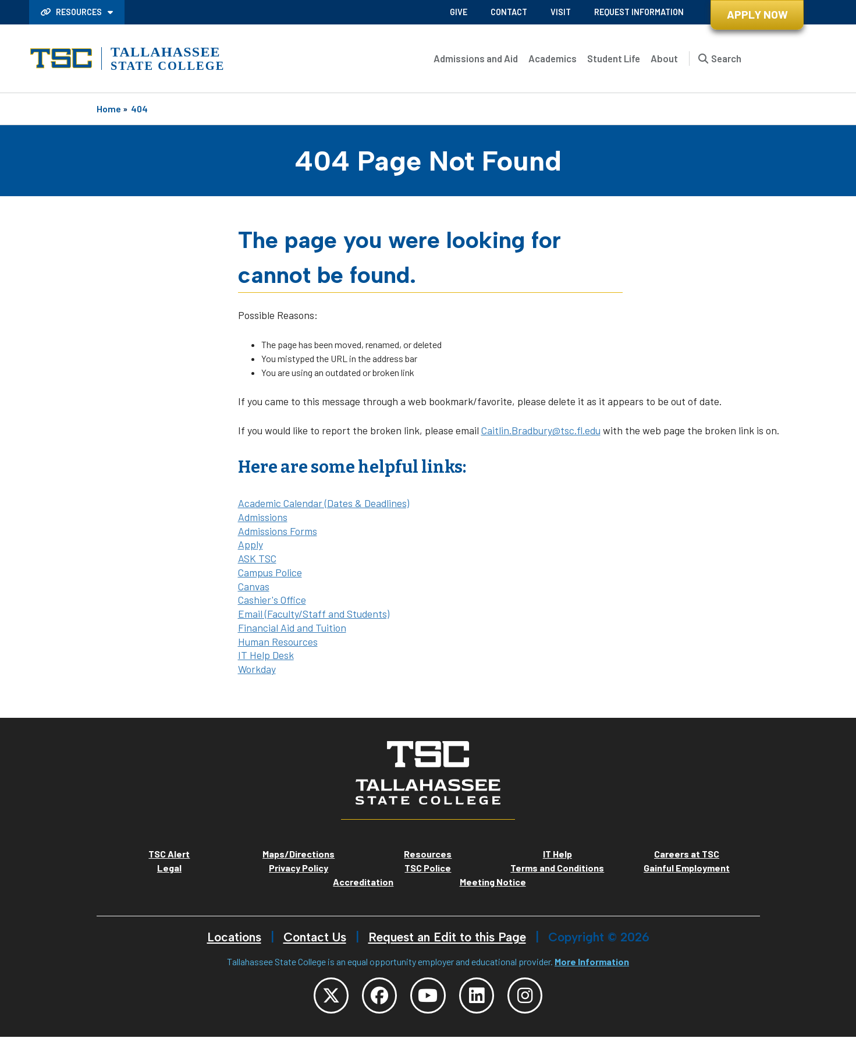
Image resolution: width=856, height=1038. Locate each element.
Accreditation (363, 881)
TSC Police (427, 867)
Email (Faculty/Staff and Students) (313, 613)
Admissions (262, 517)
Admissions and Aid (476, 58)
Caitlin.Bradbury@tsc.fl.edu (541, 430)
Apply (250, 544)
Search (726, 58)
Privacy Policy (298, 867)
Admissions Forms (277, 531)
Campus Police (270, 572)
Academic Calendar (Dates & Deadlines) (323, 503)
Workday (257, 669)
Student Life (613, 58)
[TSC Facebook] (377, 996)
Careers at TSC (686, 853)
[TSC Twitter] (327, 996)
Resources (72, 12)
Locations (234, 937)
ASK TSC (257, 558)
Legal (169, 867)
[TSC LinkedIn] (479, 996)
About (664, 58)
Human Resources (278, 641)
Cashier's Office (272, 599)
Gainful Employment (687, 867)
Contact (509, 12)
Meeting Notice (493, 881)
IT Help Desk (266, 655)
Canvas (253, 586)
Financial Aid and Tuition (292, 627)
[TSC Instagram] (529, 996)
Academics (552, 58)
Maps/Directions (298, 853)
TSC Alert (169, 853)
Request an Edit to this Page (447, 937)
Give (458, 12)
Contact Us (314, 937)
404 (139, 108)
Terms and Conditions (557, 867)
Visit (560, 12)
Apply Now (757, 14)
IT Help (557, 853)
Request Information (639, 12)
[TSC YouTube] (428, 996)
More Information (592, 961)
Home (109, 108)
